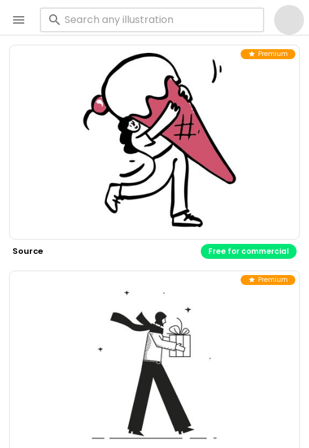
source (27, 251)
